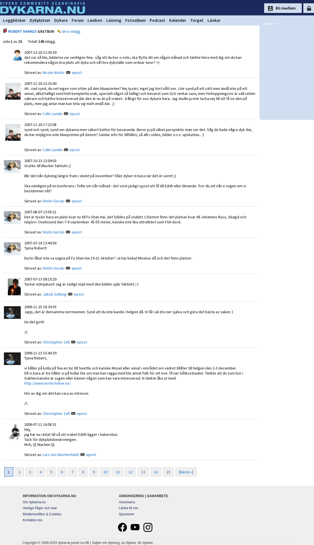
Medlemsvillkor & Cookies (42, 514)
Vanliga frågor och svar (40, 508)
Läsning (113, 20)
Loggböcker (14, 20)
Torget (197, 20)
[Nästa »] (186, 471)
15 (168, 471)
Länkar (214, 20)
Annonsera (127, 502)
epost (77, 72)
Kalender (177, 20)
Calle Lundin (52, 113)
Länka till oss (128, 508)
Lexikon (95, 20)
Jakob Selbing (55, 294)
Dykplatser (40, 20)
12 (131, 471)
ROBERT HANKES (22, 31)
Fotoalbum (135, 20)
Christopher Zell (56, 342)
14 (156, 471)
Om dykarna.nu (34, 502)
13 (143, 471)
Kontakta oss (32, 520)
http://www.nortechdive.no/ (47, 383)
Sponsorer (126, 514)
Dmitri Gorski (53, 201)
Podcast (157, 20)
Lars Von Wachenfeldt (61, 454)
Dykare (61, 20)
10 (105, 471)
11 (118, 471)
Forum (78, 20)
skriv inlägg (71, 31)
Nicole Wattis (54, 72)
